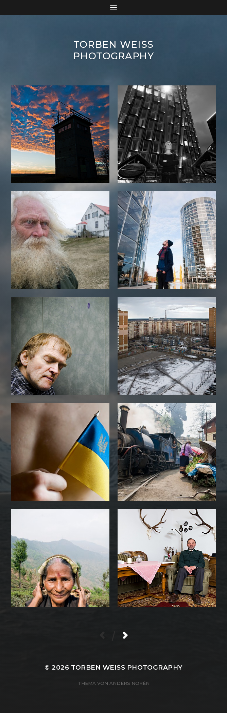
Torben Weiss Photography (113, 50)
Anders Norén (129, 683)
